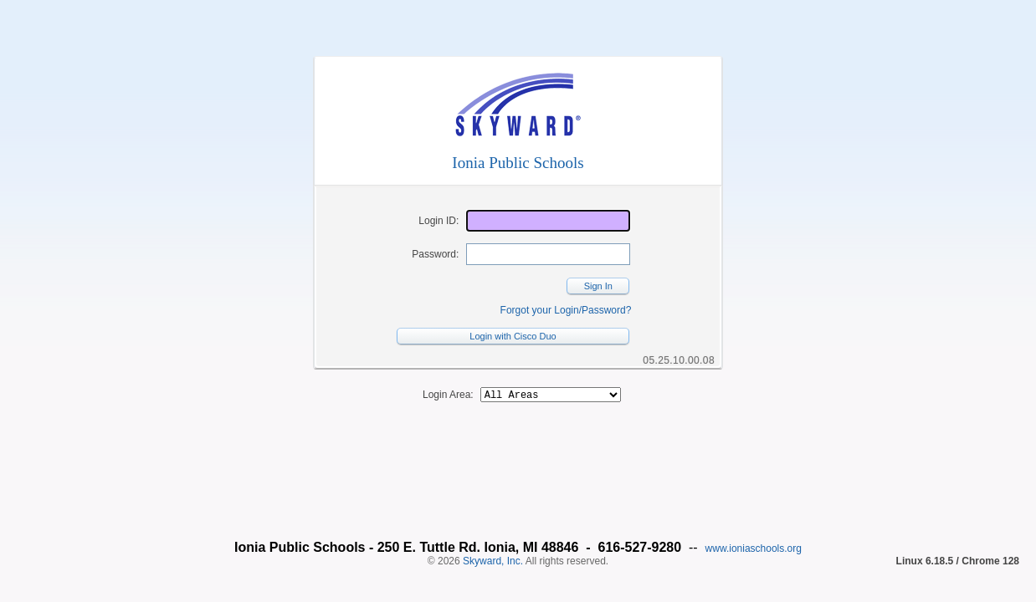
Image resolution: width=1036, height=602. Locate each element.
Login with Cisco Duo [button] (512, 336)
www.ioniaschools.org (753, 520)
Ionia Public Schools (517, 162)
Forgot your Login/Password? (566, 310)
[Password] (548, 254)
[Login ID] (548, 221)
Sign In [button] (598, 286)
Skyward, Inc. (493, 532)
